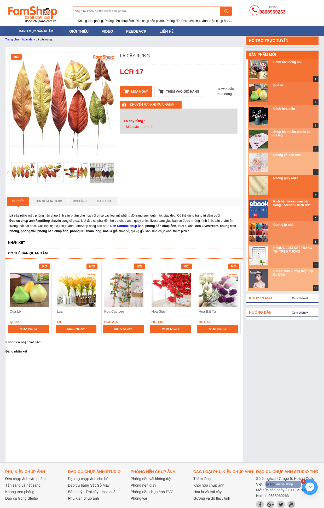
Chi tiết (18, 203)
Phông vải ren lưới (287, 155)
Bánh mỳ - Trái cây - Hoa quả (91, 492)
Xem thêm (299, 298)
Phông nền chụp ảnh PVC (152, 492)
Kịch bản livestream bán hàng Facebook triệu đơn (292, 203)
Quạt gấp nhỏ (283, 224)
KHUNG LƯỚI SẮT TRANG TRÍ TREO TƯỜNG (292, 249)
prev (14, 299)
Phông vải (139, 498)
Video (107, 31)
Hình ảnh (80, 201)
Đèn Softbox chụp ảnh (126, 226)
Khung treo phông (19, 492)
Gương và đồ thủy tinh (211, 498)
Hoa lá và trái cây (207, 492)
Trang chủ (12, 39)
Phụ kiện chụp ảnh (83, 498)
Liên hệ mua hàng (48, 201)
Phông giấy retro (285, 178)
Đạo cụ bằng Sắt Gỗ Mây (88, 485)
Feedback (136, 31)
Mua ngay (136, 91)
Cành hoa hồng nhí (287, 62)
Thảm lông (202, 479)
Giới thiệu (79, 31)
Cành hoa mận (284, 108)
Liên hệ (167, 31)
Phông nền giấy (143, 485)
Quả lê (278, 85)
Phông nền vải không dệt (151, 479)
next (234, 299)
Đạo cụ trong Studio (21, 498)
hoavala (27, 39)
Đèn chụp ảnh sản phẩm (25, 479)
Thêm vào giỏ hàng (179, 91)
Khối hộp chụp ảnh (208, 485)
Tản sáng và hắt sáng (22, 485)
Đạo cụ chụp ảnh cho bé (88, 479)
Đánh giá (104, 201)
